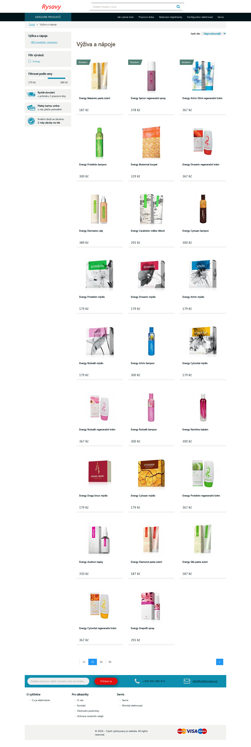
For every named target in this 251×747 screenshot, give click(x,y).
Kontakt (81, 705)
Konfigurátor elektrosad (200, 17)
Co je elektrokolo (41, 700)
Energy (36, 61)
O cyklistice (33, 694)
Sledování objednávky (170, 17)
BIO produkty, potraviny (44, 42)
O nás (80, 700)
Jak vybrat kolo (125, 17)
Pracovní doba (146, 17)
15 (84, 662)
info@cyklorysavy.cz (205, 681)
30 (92, 662)
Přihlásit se (106, 681)
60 (101, 662)
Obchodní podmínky (88, 710)
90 (110, 662)
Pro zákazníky (80, 694)
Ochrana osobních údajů (90, 716)
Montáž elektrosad (132, 705)
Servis (221, 17)
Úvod (32, 24)
